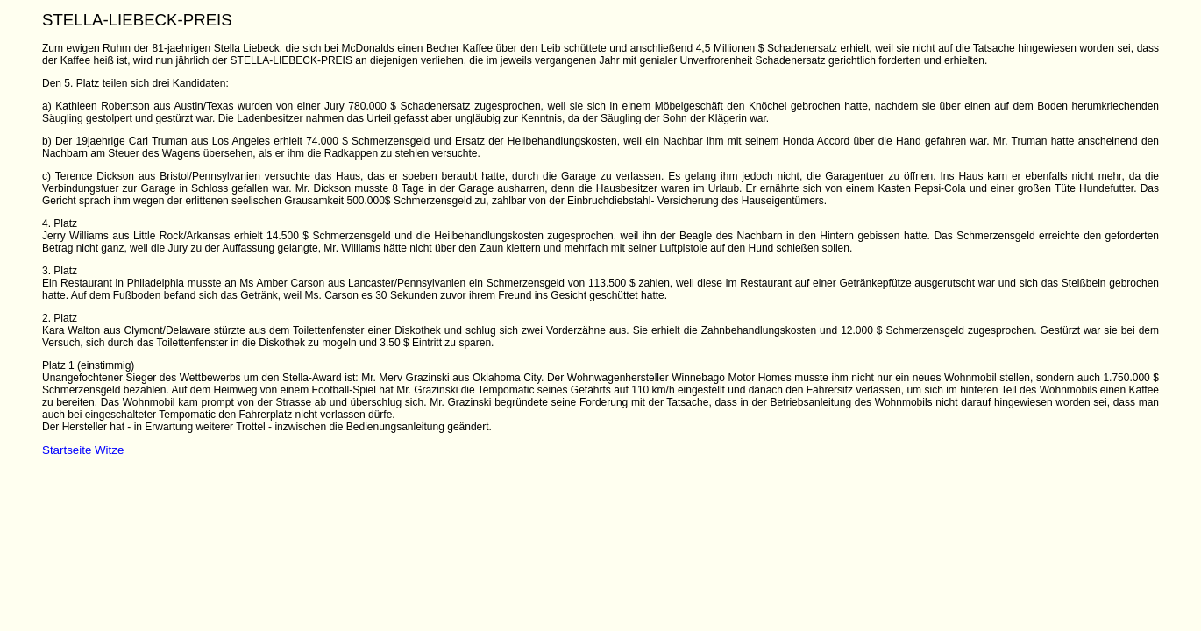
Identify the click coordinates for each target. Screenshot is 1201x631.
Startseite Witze (83, 450)
